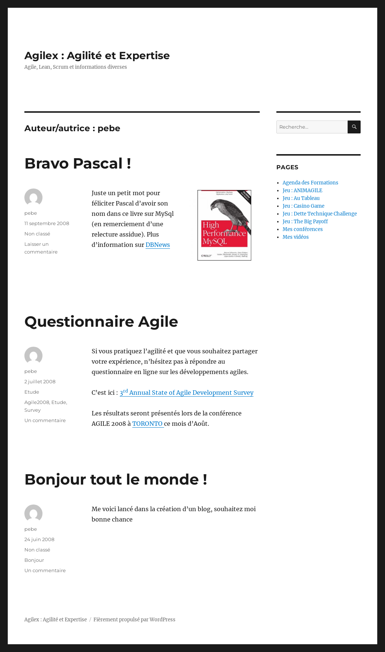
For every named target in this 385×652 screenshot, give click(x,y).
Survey (32, 410)
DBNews (158, 244)
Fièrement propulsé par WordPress (134, 620)
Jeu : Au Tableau (301, 198)
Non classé (37, 234)
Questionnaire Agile (101, 321)
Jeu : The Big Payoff (305, 221)
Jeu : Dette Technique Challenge (320, 214)
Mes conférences (303, 229)
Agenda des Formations (310, 183)
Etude (31, 392)
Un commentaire (45, 420)
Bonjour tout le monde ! (115, 479)
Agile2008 (36, 402)
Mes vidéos (296, 237)
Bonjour (34, 560)
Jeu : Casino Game (303, 206)
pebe (30, 213)
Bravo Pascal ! (77, 163)
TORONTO (148, 423)
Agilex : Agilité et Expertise (97, 55)
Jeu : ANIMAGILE (302, 190)
